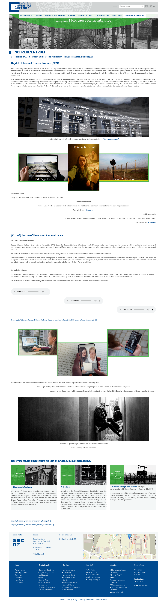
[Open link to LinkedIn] (23, 540)
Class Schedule (92, 575)
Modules (71, 16)
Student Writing (102, 16)
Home (16, 565)
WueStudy (90, 570)
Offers (39, 16)
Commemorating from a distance (124, 487)
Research (18, 575)
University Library (69, 570)
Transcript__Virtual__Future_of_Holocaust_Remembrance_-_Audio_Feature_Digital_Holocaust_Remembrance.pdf (53, 320)
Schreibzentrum (30, 52)
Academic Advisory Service (69, 578)
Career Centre (67, 590)
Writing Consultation (55, 16)
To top (137, 575)
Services (66, 565)
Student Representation (71, 587)
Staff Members (44, 582)
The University (19, 570)
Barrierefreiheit (101, 600)
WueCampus (91, 572)
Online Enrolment (93, 577)
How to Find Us (66, 535)
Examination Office (69, 582)
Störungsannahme (117, 585)
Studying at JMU (20, 573)
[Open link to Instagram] (15, 540)
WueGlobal (117, 16)
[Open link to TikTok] (19, 540)
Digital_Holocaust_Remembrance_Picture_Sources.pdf (31, 525)
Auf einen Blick (27, 16)
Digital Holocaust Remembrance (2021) (78, 57)
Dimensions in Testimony (22, 487)
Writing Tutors (85, 16)
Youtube (152, 222)
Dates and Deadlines (46, 570)
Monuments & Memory (134, 16)
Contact (113, 565)
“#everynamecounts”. (111, 139)
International (19, 582)
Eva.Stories (67, 487)
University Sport (68, 575)
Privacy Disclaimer (86, 600)
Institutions (18, 580)
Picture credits (140, 572)
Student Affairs (68, 585)
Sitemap (138, 570)
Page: (136, 585)
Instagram (90, 210)
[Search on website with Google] (131, 6)
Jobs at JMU (43, 580)
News (40, 577)
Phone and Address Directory (118, 571)
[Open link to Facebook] (15, 545)
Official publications (45, 590)
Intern (115, 6)
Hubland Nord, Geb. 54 (67, 539)
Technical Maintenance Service (119, 588)
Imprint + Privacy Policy (68, 600)
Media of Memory (55, 57)
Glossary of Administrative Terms (46, 586)
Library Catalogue (93, 580)
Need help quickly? (117, 592)
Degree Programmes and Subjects (46, 574)
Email (37, 550)
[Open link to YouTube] (19, 545)
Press (113, 577)
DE (154, 6)
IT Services (66, 573)
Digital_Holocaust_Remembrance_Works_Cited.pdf (30, 521)
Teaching (18, 577)
